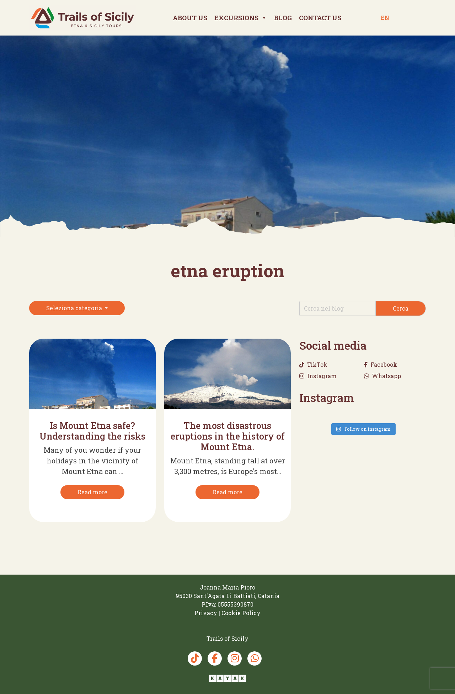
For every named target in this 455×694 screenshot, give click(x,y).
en (385, 17)
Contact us (320, 18)
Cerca (400, 308)
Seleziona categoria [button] (74, 308)
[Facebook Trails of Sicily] (215, 658)
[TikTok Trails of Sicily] (195, 658)
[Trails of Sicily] (82, 17)
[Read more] (92, 492)
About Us (190, 18)
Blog (283, 18)
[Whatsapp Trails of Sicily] (254, 658)
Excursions (240, 18)
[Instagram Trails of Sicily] (235, 658)
